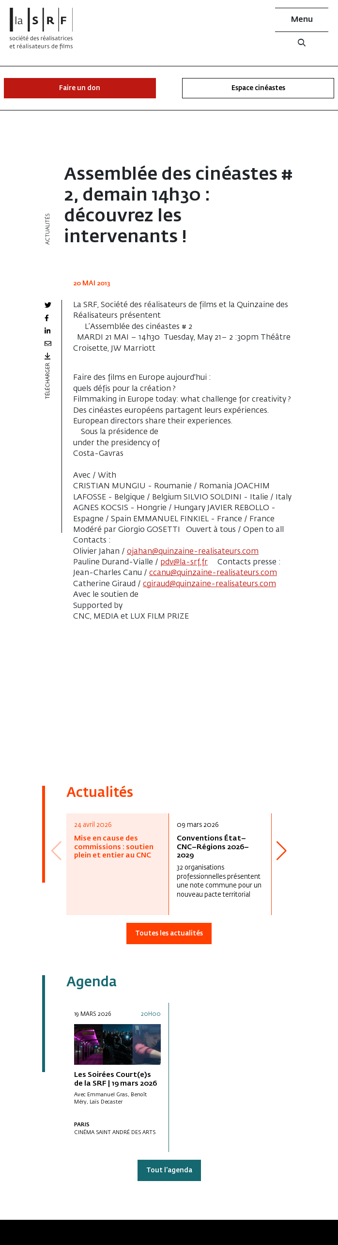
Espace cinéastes (258, 88)
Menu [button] (302, 20)
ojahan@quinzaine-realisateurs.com (193, 552)
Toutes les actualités (169, 934)
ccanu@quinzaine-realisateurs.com (213, 573)
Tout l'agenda (169, 1170)
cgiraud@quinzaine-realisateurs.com (209, 584)
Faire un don (79, 88)
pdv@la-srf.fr (184, 562)
